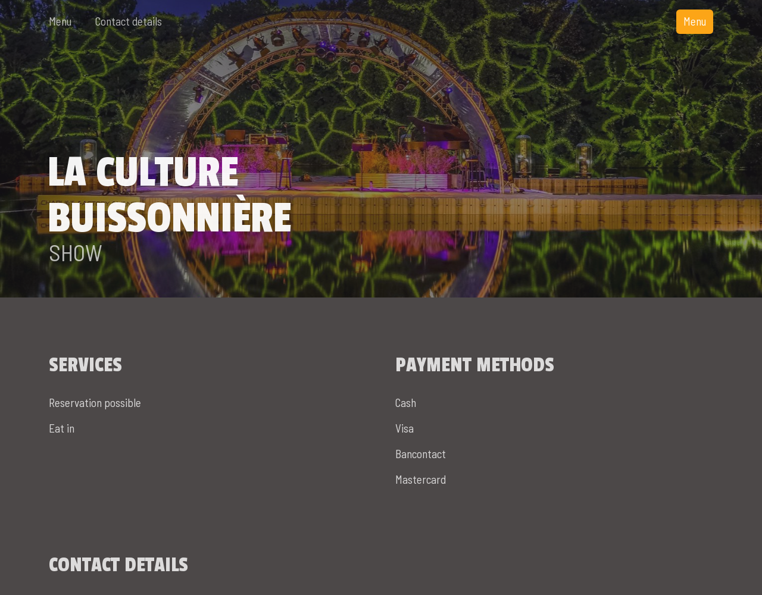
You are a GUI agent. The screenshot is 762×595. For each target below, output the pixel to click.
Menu (60, 21)
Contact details (128, 21)
